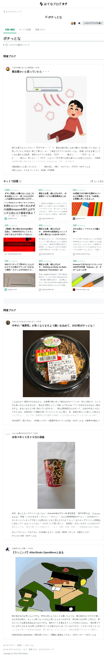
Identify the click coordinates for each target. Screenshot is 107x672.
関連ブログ (40, 29)
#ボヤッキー (78, 635)
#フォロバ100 (18, 536)
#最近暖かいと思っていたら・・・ (27, 167)
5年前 (31, 548)
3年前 (37, 68)
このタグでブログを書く (93, 23)
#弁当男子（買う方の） (22, 420)
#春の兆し (48, 167)
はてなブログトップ (46, 649)
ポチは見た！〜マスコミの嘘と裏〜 (86, 230)
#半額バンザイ (40, 420)
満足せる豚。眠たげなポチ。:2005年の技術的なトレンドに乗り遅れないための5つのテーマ (53, 232)
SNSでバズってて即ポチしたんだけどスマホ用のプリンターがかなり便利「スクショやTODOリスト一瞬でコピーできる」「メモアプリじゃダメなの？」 (19, 267)
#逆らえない (17, 170)
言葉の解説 (10, 29)
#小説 (57, 532)
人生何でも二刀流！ (19, 548)
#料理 (64, 532)
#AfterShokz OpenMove (22, 635)
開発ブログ (33, 649)
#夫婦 (43, 170)
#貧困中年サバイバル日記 (60, 420)
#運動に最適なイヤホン (61, 635)
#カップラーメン (19, 532)
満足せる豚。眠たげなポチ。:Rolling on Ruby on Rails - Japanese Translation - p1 (53, 267)
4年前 (39, 322)
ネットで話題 (25, 29)
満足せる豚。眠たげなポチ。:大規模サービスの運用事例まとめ (53, 194)
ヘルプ (24, 649)
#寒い (56, 167)
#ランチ (72, 532)
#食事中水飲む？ (92, 420)
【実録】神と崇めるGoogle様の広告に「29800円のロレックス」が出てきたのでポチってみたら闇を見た (19, 232)
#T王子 (75, 167)
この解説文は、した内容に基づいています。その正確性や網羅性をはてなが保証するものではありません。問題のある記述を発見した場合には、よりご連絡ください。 (16, 45)
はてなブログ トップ (12, 12)
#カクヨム (32, 532)
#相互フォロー (83, 532)
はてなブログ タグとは (11, 649)
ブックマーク (12, 190)
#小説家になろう (46, 532)
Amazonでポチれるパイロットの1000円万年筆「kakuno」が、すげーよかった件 (87, 267)
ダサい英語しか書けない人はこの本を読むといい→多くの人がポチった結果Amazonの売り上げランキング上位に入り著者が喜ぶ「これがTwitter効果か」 (19, 196)
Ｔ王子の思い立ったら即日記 (23, 68)
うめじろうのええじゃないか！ (23, 322)
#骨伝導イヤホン (41, 635)
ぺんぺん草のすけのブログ (22, 433)
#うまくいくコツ (31, 170)
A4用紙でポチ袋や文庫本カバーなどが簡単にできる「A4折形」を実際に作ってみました (87, 196)
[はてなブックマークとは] (20, 181)
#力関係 (50, 170)
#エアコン (65, 167)
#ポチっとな (85, 167)
